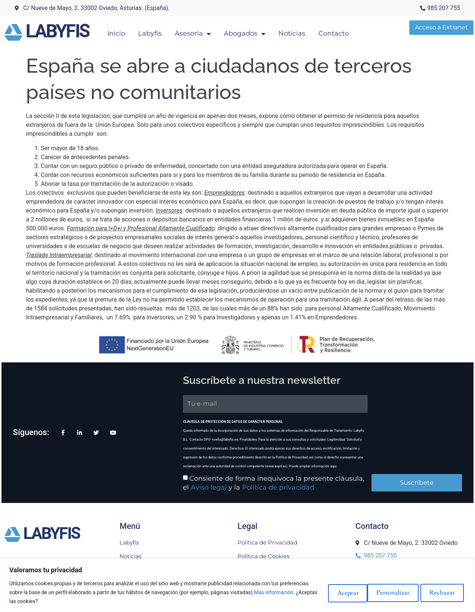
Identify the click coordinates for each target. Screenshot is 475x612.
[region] (237, 585)
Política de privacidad (239, 483)
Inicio (125, 32)
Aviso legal (170, 483)
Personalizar (335, 592)
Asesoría (202, 32)
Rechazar (392, 592)
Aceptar (443, 592)
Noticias (301, 32)
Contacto (343, 32)
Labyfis (159, 32)
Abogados (254, 32)
